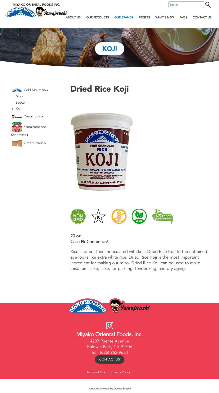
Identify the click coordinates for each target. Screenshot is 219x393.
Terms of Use (96, 372)
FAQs (183, 18)
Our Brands (123, 18)
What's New (164, 18)
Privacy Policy (121, 372)
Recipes (144, 18)
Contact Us (202, 18)
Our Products (97, 18)
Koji (18, 109)
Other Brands (29, 143)
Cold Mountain (30, 90)
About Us (73, 18)
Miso (19, 96)
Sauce (20, 102)
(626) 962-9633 (114, 352)
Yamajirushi (27, 116)
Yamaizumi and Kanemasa (28, 129)
